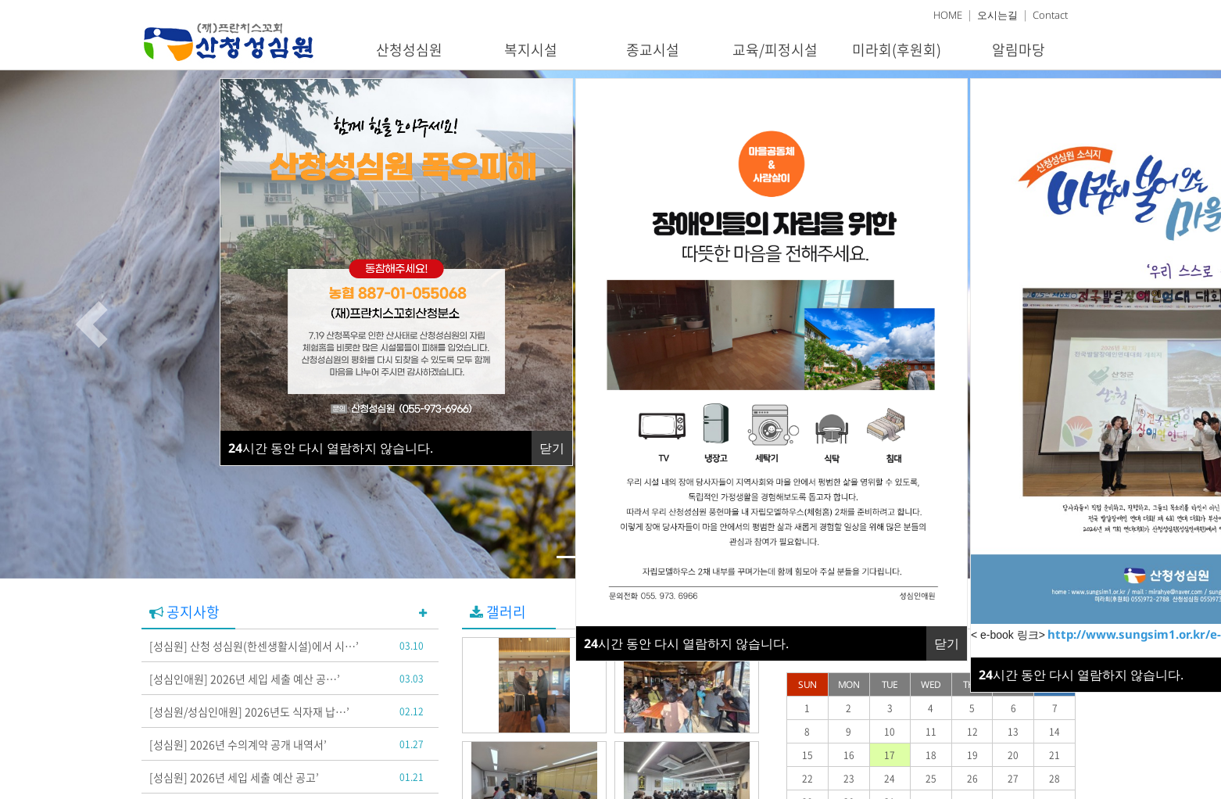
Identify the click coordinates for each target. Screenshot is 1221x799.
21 (1054, 755)
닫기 (946, 643)
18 (931, 755)
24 (889, 779)
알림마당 (1018, 49)
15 (807, 755)
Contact (1050, 15)
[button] (91, 324)
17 (889, 755)
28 (1054, 779)
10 (889, 732)
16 (848, 755)
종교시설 (652, 49)
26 (972, 779)
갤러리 (498, 611)
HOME (947, 15)
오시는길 (997, 15)
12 (972, 732)
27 (1013, 779)
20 (1013, 755)
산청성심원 (409, 49)
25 (931, 779)
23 (848, 779)
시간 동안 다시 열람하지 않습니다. (686, 643)
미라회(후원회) (896, 49)
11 (931, 732)
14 (1054, 732)
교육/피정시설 (775, 49)
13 (1013, 732)
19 (972, 755)
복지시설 (530, 49)
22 (807, 779)
